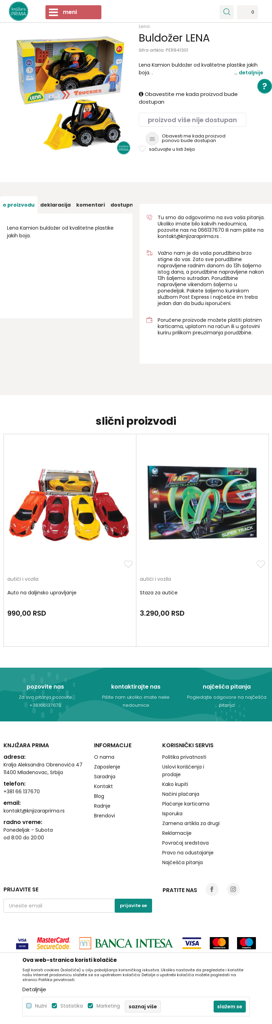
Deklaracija (55, 204)
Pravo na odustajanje (188, 852)
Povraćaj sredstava (185, 842)
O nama (104, 757)
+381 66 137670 (21, 791)
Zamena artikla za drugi (191, 823)
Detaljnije (251, 72)
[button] (227, 12)
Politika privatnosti (184, 757)
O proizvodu (19, 204)
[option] (18, 205)
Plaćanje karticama (185, 803)
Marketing (108, 1006)
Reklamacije (177, 833)
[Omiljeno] (248, 14)
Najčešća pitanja (182, 862)
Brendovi (104, 815)
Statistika (71, 1006)
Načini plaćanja (180, 794)
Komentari (90, 204)
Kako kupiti (175, 784)
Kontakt (103, 786)
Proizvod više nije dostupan (192, 120)
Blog (99, 796)
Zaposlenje (107, 766)
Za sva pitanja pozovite (45, 697)
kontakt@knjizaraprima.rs (188, 236)
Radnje (102, 805)
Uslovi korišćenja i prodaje (183, 770)
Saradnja (104, 776)
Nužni (41, 1006)
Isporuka (172, 813)
